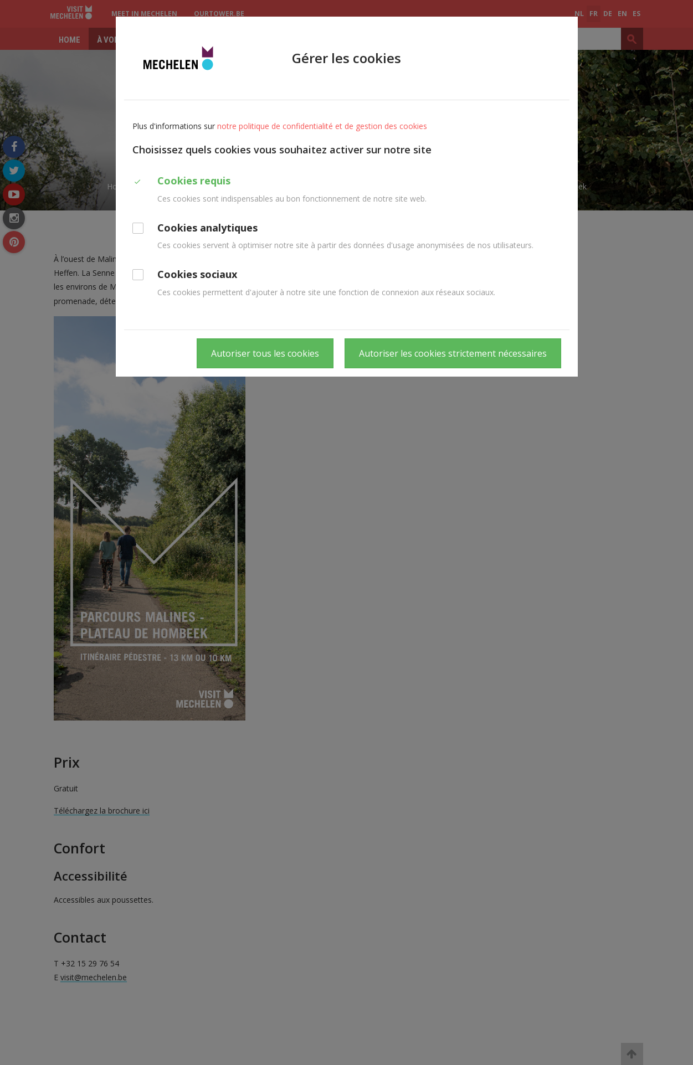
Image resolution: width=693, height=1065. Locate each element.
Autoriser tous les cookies (265, 353)
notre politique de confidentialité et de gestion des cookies (322, 126)
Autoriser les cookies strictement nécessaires (453, 353)
